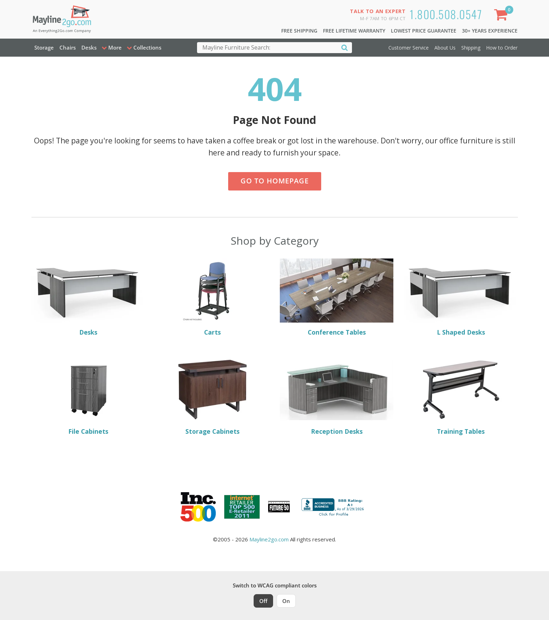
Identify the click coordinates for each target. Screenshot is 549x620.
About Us (445, 47)
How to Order (502, 47)
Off (263, 600)
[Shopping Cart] (502, 16)
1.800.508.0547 (446, 14)
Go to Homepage (275, 181)
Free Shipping (299, 30)
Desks (89, 47)
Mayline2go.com (269, 539)
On (286, 600)
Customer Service (408, 47)
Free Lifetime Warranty (354, 30)
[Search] (344, 47)
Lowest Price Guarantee (423, 30)
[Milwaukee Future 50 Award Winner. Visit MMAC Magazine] (279, 506)
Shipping (470, 47)
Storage (44, 47)
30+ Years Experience (490, 30)
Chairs (67, 47)
